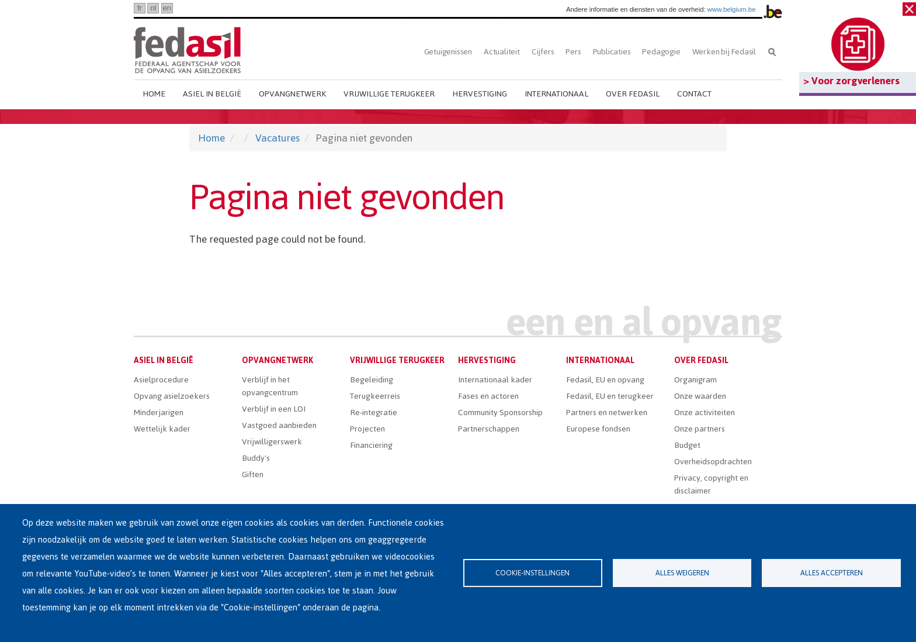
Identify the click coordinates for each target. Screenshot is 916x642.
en (166, 8)
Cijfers (543, 52)
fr (139, 8)
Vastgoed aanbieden (279, 425)
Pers (573, 52)
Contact (694, 94)
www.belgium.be (731, 9)
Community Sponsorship (500, 412)
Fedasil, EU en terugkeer (610, 396)
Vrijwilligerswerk (272, 442)
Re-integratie (373, 412)
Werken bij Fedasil (724, 52)
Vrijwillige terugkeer (389, 94)
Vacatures (277, 138)
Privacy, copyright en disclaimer (711, 484)
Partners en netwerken (606, 412)
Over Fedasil (633, 94)
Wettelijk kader (162, 429)
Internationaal (556, 94)
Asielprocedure (161, 380)
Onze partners (699, 429)
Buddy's (256, 458)
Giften (252, 474)
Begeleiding (371, 380)
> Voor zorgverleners (851, 81)
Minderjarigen (158, 412)
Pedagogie (661, 52)
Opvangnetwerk (292, 94)
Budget (687, 445)
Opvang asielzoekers (172, 396)
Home (154, 94)
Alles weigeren (682, 572)
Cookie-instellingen (532, 572)
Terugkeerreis (375, 396)
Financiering (371, 445)
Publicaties (612, 52)
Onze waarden (700, 396)
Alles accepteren (831, 572)
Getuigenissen (448, 52)
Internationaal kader (495, 380)
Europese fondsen (598, 429)
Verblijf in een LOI (274, 409)
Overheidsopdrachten (713, 462)
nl (153, 8)
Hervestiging (479, 94)
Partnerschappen (488, 429)
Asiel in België (212, 94)
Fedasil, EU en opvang (605, 380)
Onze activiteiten (704, 412)
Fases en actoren (488, 396)
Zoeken (772, 51)
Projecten (367, 429)
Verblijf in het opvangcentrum (270, 386)
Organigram (695, 380)
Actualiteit (502, 52)
